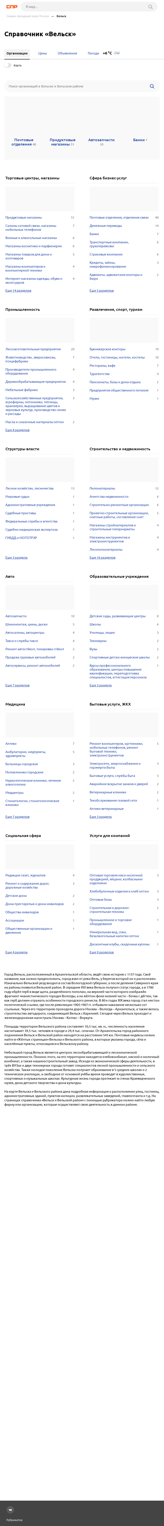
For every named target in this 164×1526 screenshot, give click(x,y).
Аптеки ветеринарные (124, 809)
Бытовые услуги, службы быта (124, 776)
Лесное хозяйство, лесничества (39, 488)
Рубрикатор (15, 1520)
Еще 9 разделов (102, 952)
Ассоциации (39, 920)
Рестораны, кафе (124, 366)
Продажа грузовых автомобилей (39, 657)
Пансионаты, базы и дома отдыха (124, 382)
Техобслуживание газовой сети (124, 800)
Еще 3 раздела (16, 557)
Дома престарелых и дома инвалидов (39, 904)
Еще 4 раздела (16, 952)
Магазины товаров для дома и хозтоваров (39, 256)
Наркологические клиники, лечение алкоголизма (39, 782)
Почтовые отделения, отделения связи (124, 217)
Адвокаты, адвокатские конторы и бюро (124, 277)
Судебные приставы (39, 513)
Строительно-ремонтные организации (124, 505)
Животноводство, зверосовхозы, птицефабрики (39, 359)
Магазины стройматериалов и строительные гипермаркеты (124, 527)
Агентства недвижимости (124, 497)
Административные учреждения (39, 505)
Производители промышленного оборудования (39, 371)
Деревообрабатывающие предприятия (39, 382)
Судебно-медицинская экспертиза (39, 530)
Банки (124, 234)
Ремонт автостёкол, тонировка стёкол (39, 649)
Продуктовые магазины (39, 217)
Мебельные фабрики (39, 390)
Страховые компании (124, 254)
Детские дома (39, 896)
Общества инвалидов (39, 912)
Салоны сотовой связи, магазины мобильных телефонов (39, 228)
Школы (124, 624)
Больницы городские (39, 764)
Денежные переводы (124, 226)
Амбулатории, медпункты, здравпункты (39, 754)
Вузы (124, 649)
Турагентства (124, 374)
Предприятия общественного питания (124, 390)
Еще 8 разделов (17, 430)
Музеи (124, 399)
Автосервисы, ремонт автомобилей (39, 666)
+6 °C (107, 53)
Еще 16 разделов (102, 557)
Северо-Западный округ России (28, 16)
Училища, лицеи (124, 633)
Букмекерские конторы (124, 349)
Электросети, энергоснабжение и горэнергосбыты (124, 766)
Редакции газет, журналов (39, 875)
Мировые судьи (39, 497)
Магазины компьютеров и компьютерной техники (39, 268)
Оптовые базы (124, 900)
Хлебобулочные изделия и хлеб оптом (124, 891)
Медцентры (39, 793)
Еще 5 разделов (102, 290)
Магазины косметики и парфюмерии (39, 246)
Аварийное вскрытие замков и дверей (124, 784)
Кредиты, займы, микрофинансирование (124, 265)
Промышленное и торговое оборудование (124, 922)
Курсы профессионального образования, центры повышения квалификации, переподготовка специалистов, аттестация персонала (124, 671)
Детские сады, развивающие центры (124, 616)
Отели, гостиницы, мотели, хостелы (124, 357)
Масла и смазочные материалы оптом (39, 422)
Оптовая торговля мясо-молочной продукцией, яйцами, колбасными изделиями (124, 879)
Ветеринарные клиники (124, 792)
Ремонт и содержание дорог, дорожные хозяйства (39, 885)
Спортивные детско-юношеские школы (124, 657)
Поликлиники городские (39, 772)
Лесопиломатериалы (124, 550)
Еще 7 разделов (17, 685)
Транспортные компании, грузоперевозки (124, 244)
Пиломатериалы (124, 488)
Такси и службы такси (39, 641)
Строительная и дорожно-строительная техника (124, 910)
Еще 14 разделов (18, 290)
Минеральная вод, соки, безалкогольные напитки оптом (124, 934)
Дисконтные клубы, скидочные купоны (124, 944)
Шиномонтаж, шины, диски (39, 624)
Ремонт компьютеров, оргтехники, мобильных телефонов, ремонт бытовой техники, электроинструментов (124, 749)
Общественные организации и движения (39, 931)
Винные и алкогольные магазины (39, 238)
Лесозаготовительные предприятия (39, 349)
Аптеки (39, 744)
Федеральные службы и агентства (39, 521)
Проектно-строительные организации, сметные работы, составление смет (124, 515)
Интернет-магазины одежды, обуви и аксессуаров (39, 281)
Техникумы (124, 641)
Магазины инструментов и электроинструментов (124, 539)
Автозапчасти (39, 616)
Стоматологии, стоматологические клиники (39, 803)
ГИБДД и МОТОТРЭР (39, 538)
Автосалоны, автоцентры (39, 633)
